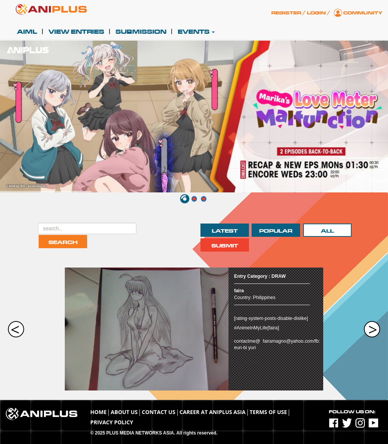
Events (196, 32)
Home (98, 412)
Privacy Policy (111, 422)
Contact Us (158, 412)
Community (362, 13)
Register (286, 13)
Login (316, 13)
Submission (141, 32)
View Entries (76, 32)
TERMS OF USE (268, 412)
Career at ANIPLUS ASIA (213, 412)
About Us (124, 412)
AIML (27, 32)
